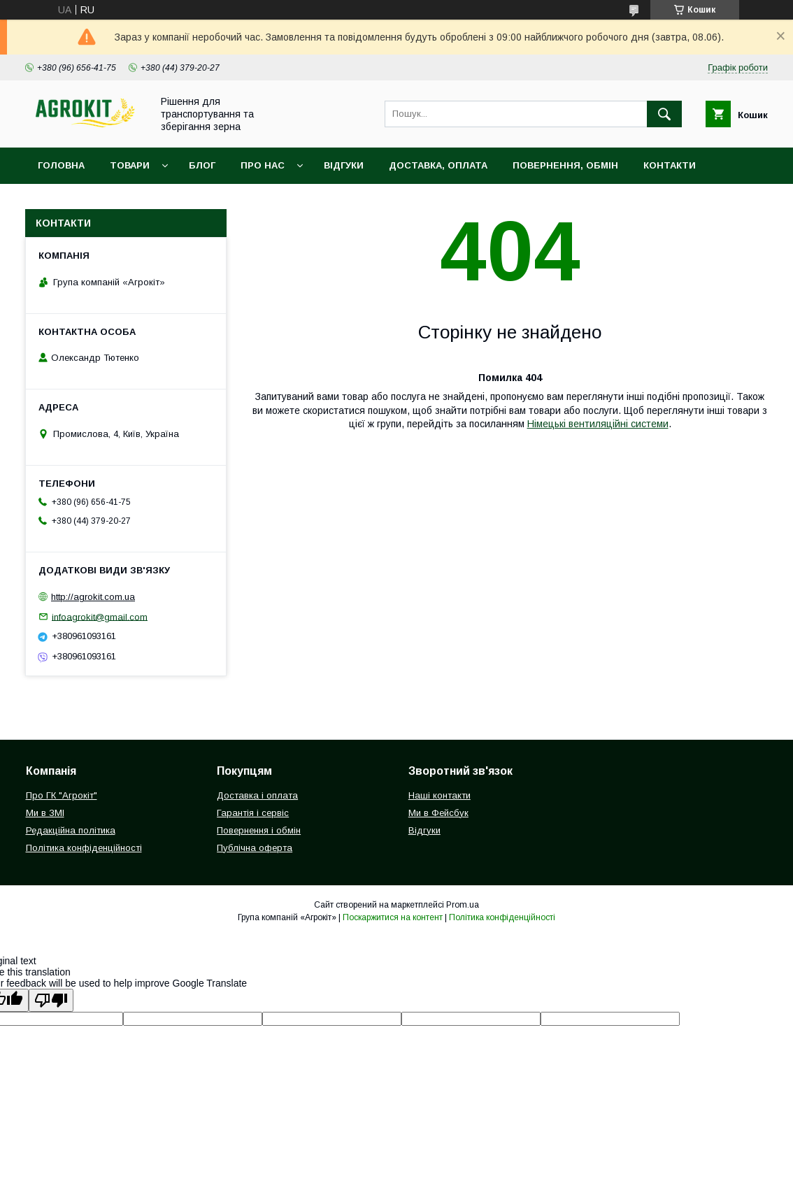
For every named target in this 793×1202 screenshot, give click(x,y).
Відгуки (344, 165)
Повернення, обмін (565, 165)
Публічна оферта (254, 848)
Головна (61, 165)
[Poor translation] (51, 1000)
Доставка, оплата (438, 165)
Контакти (669, 165)
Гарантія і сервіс (253, 813)
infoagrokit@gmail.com (100, 616)
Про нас (263, 165)
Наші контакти (439, 795)
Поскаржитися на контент (393, 917)
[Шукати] (664, 114)
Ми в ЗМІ (45, 813)
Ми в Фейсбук (438, 813)
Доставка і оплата (257, 795)
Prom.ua (462, 905)
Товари (130, 165)
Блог (202, 165)
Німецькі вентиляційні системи (598, 423)
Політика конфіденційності (84, 848)
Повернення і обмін (259, 830)
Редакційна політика (70, 830)
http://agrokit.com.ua (93, 597)
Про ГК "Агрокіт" (61, 795)
